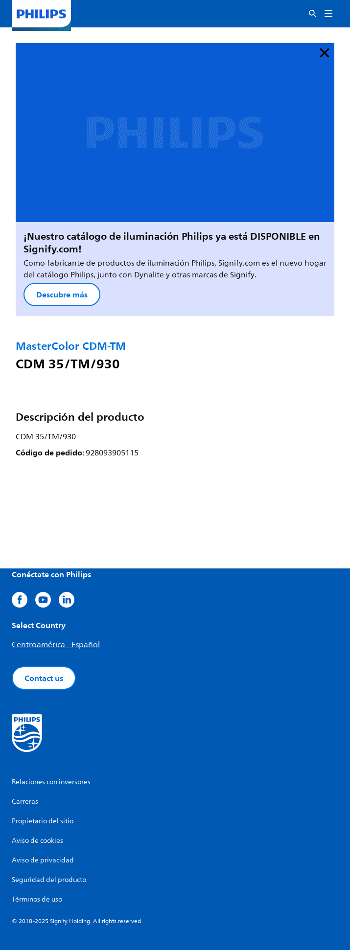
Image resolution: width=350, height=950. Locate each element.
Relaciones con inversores (51, 782)
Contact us (43, 678)
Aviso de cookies (37, 840)
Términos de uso (37, 899)
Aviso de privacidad (43, 860)
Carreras (25, 801)
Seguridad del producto (49, 879)
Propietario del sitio (42, 821)
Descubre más (62, 294)
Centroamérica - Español (56, 644)
